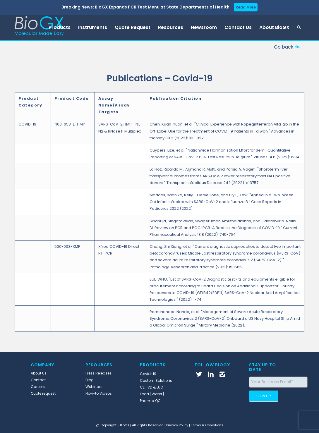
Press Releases (98, 373)
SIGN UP (263, 396)
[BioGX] (39, 27)
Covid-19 (148, 373)
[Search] (299, 27)
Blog (89, 379)
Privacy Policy (177, 425)
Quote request (43, 393)
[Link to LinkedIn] (210, 374)
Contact (38, 379)
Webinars (93, 386)
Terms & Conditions (207, 425)
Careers (38, 386)
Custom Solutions (156, 380)
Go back (284, 47)
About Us (39, 373)
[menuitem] (59, 27)
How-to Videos (98, 393)
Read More (246, 7)
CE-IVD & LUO (151, 387)
